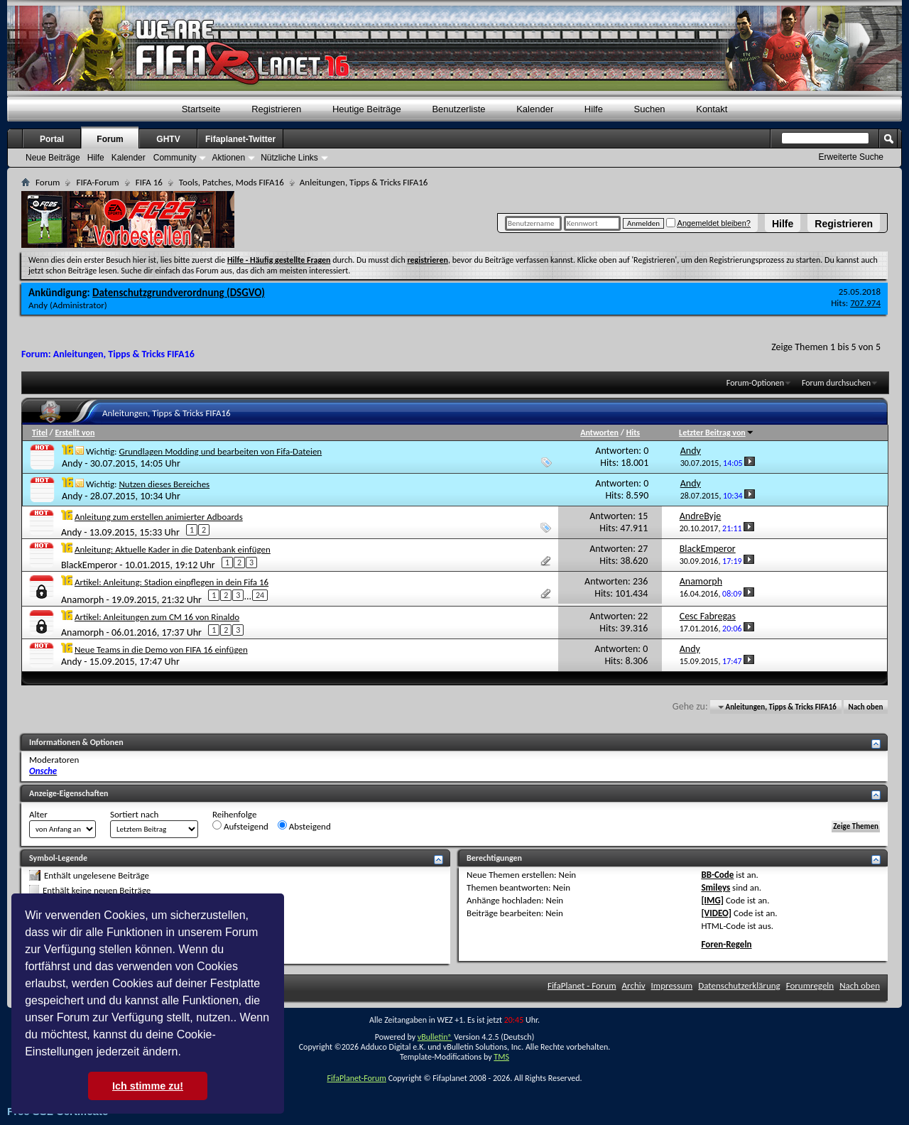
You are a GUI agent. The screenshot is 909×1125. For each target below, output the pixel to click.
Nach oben (865, 707)
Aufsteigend (240, 826)
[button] (186, 1053)
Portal (52, 139)
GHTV (168, 139)
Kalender (534, 109)
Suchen (649, 109)
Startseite (201, 109)
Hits (633, 433)
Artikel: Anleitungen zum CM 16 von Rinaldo (157, 617)
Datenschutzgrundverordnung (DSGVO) (178, 292)
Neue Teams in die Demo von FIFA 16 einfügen (161, 649)
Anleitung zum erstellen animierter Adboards (159, 516)
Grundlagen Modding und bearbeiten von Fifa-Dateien (220, 451)
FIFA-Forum (97, 182)
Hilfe (782, 223)
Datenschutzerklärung (739, 985)
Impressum (672, 985)
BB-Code (717, 874)
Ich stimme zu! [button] (147, 1086)
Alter (38, 814)
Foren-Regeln (726, 944)
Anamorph (82, 600)
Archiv (634, 985)
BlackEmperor (89, 564)
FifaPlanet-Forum (356, 1078)
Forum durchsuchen (836, 383)
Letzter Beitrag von (716, 433)
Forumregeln (810, 985)
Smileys (715, 887)
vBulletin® (435, 1037)
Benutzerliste (458, 109)
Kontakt (711, 109)
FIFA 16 (149, 182)
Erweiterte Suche (851, 157)
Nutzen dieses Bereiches (164, 484)
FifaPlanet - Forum (582, 985)
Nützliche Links (289, 158)
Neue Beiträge (53, 158)
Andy (38, 305)
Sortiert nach (134, 814)
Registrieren (844, 223)
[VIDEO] (716, 913)
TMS (501, 1057)
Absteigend (304, 826)
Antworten (599, 433)
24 (260, 595)
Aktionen (228, 158)
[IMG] (712, 900)
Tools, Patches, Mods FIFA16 (231, 182)
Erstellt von (74, 433)
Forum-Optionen (755, 383)
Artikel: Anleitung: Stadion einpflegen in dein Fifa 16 (171, 582)
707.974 (865, 303)
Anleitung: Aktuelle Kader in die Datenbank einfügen (173, 549)
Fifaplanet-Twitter (240, 139)
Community (175, 158)
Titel (40, 433)
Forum (110, 139)
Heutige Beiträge (366, 109)
